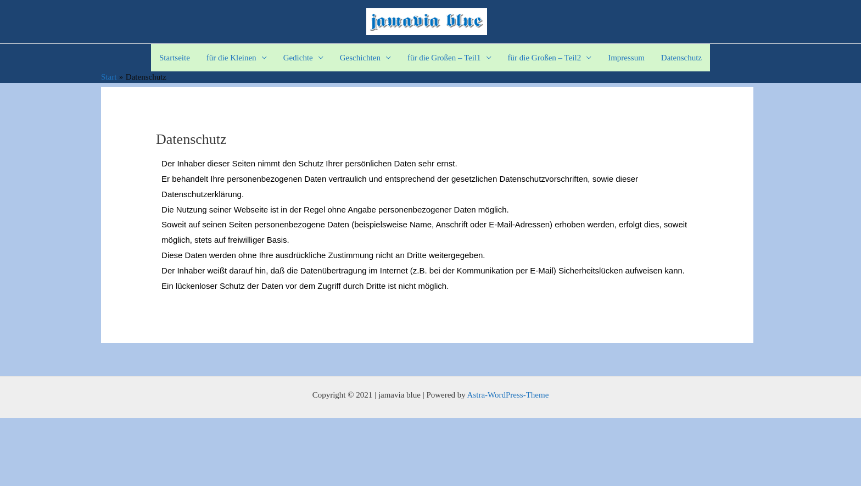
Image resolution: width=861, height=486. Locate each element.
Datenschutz (681, 57)
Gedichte (298, 57)
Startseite (174, 57)
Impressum (626, 57)
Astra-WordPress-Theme (508, 394)
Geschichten (360, 57)
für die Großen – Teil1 (444, 57)
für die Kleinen (231, 57)
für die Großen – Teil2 (545, 57)
